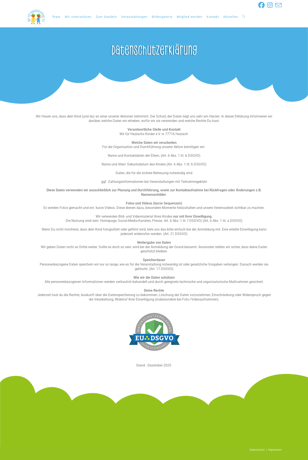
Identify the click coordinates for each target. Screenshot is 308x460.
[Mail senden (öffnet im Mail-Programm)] (278, 5)
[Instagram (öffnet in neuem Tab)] (270, 5)
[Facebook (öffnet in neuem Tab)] (261, 5)
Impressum (274, 450)
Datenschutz (257, 450)
